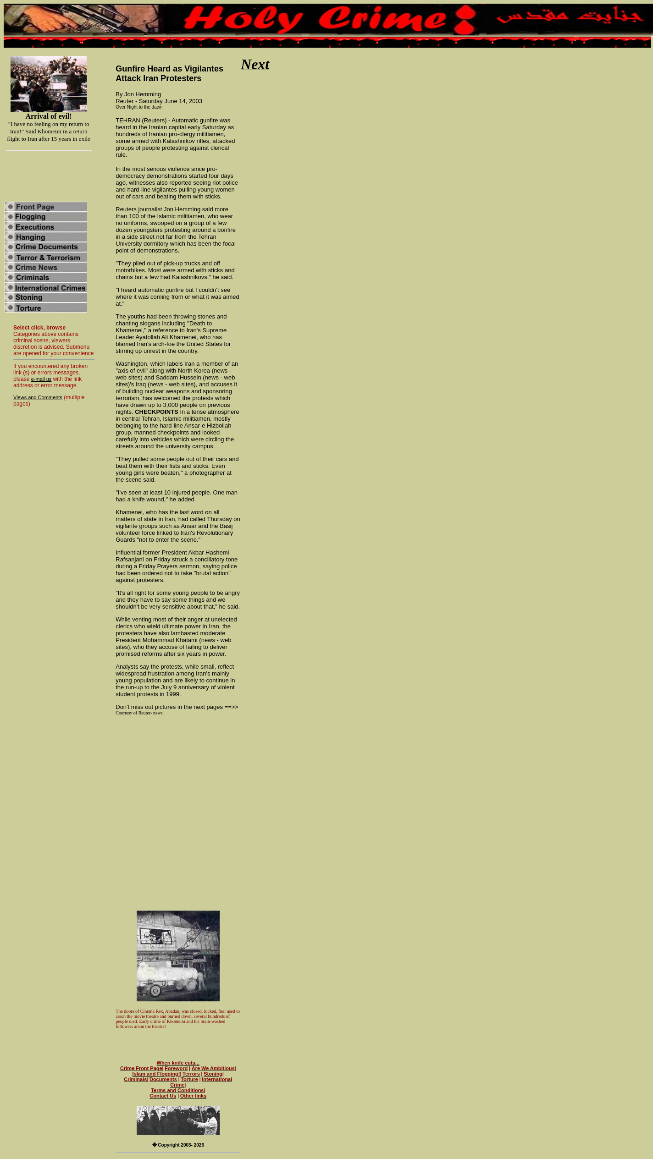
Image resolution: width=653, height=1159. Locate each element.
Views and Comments (37, 397)
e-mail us (41, 379)
